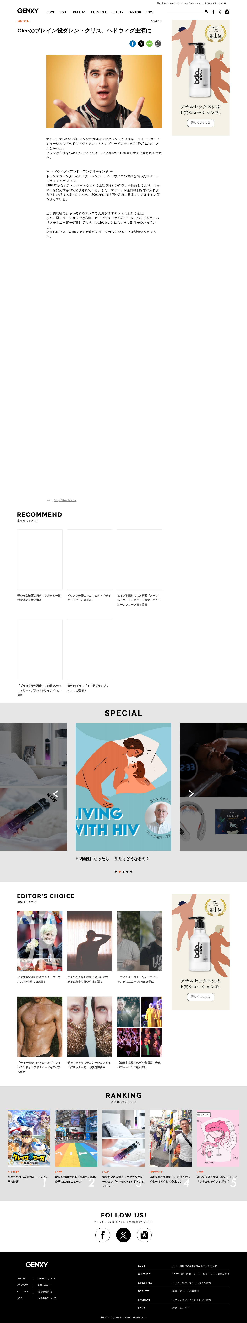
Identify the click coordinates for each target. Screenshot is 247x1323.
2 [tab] (120, 872)
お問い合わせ (34, 1285)
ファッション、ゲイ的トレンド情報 (174, 1299)
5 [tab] (131, 872)
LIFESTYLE (99, 12)
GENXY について (36, 1278)
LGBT (64, 12)
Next (191, 794)
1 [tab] (116, 872)
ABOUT (210, 3)
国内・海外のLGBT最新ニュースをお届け (177, 1265)
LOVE (150, 12)
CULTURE (79, 12)
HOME (50, 12)
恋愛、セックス (163, 1308)
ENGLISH (221, 3)
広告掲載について (36, 1298)
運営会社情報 (34, 1291)
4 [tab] (127, 872)
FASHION (134, 12)
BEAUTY (118, 12)
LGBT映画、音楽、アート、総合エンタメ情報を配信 (184, 1274)
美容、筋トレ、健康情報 (168, 1291)
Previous (56, 794)
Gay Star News (65, 500)
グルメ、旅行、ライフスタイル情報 (174, 1282)
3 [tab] (123, 872)
